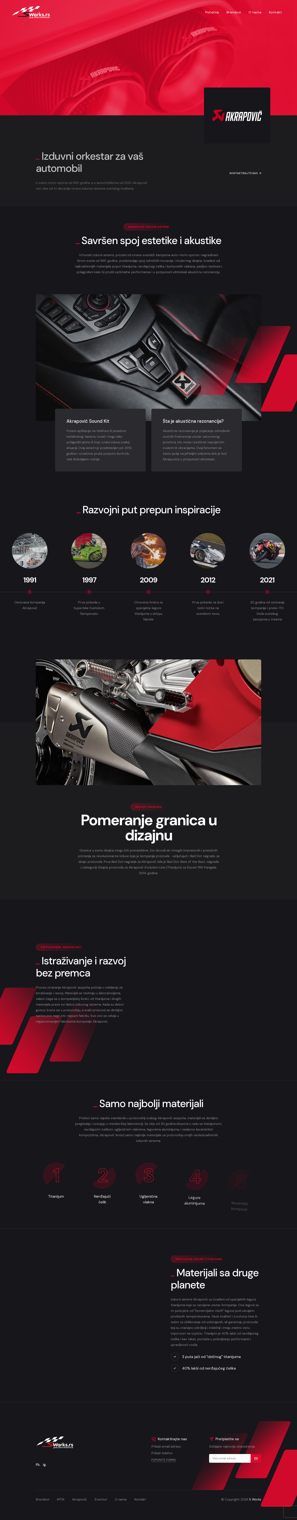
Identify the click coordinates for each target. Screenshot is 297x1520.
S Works (255, 1499)
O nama (255, 12)
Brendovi (234, 12)
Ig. (45, 1464)
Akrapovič (79, 1499)
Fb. (38, 1464)
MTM (60, 1499)
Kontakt (275, 12)
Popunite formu (163, 1460)
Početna (212, 12)
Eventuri (101, 1499)
